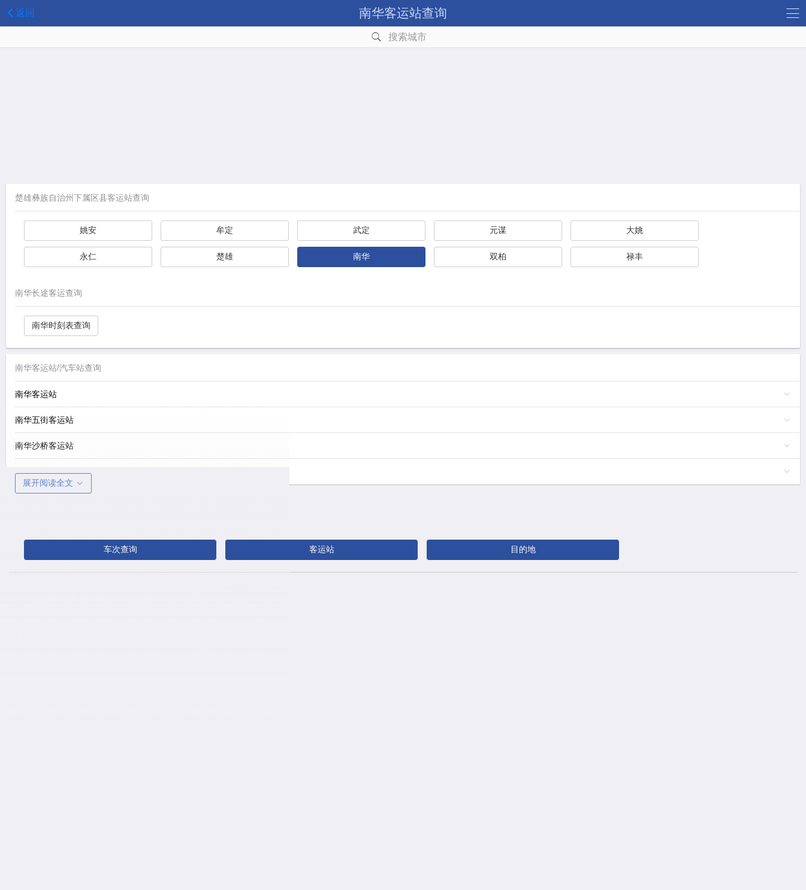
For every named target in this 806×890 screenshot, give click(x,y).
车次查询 (120, 549)
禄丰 (634, 256)
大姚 (634, 230)
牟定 (224, 230)
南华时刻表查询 (61, 325)
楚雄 (224, 256)
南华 (361, 256)
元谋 (498, 230)
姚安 (88, 230)
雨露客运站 (36, 471)
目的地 (523, 549)
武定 (361, 230)
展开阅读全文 (53, 483)
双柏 (498, 256)
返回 (19, 12)
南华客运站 (36, 394)
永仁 (88, 256)
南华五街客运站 (44, 420)
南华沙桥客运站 (44, 445)
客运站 (321, 549)
